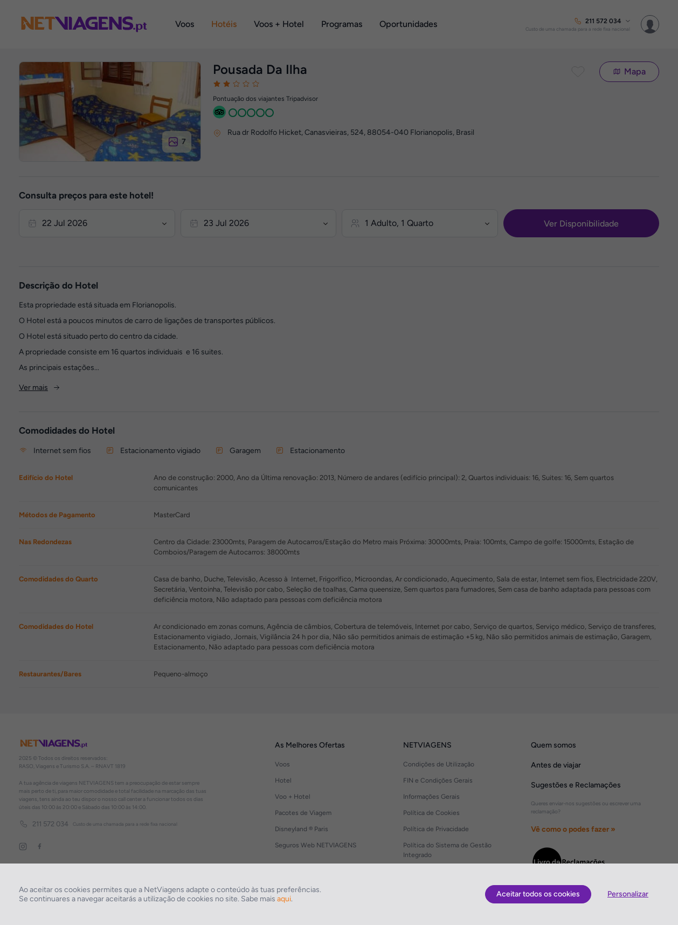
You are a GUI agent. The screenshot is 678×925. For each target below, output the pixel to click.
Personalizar (627, 894)
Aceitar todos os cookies (538, 894)
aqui (284, 898)
